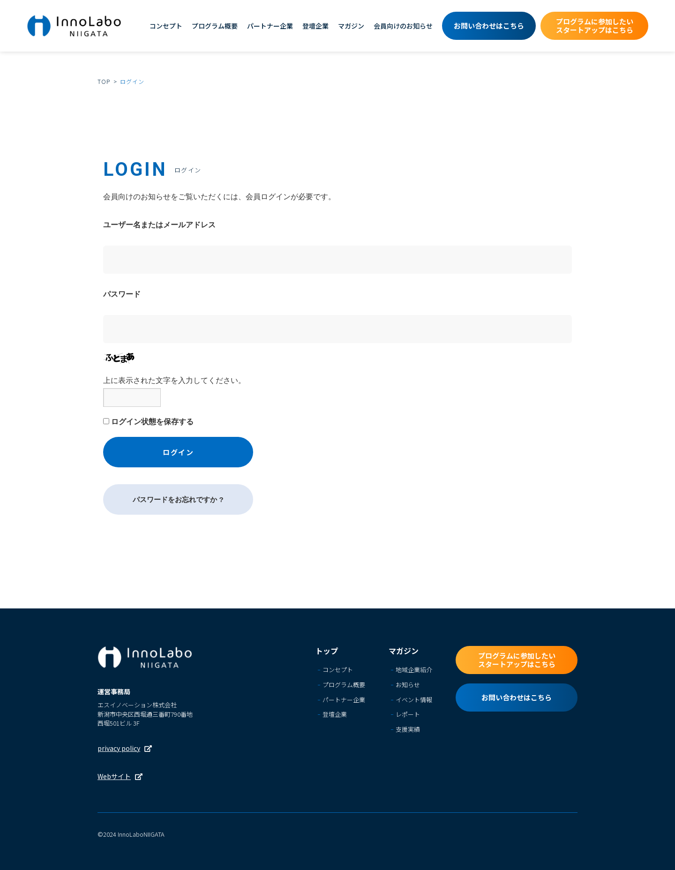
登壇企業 (315, 25)
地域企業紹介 (414, 670)
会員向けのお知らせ (403, 25)
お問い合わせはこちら (489, 25)
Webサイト (114, 776)
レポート (408, 715)
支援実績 (408, 730)
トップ (326, 650)
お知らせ (408, 685)
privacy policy (119, 748)
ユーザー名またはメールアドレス (159, 225)
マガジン (351, 25)
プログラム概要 (215, 25)
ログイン (178, 452)
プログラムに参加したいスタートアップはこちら (594, 25)
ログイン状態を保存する (152, 422)
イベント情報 (414, 700)
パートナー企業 (270, 25)
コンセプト (166, 25)
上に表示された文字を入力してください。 (174, 380)
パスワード (122, 294)
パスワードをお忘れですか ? (178, 499)
